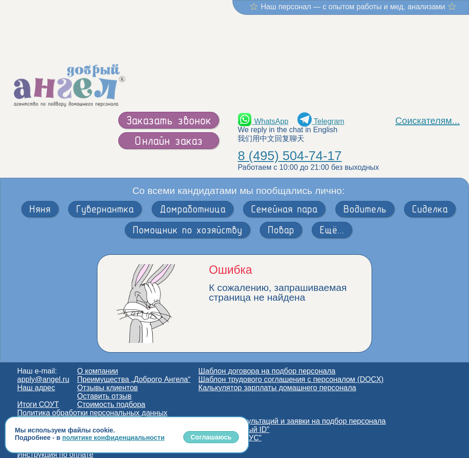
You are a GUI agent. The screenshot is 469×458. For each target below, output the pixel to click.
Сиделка (430, 200)
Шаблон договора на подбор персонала (267, 362)
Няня (40, 200)
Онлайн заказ (169, 132)
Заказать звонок (168, 111)
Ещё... (332, 221)
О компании (97, 362)
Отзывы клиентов (107, 379)
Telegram (320, 112)
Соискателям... (427, 112)
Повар (281, 221)
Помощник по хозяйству (187, 221)
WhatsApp (263, 112)
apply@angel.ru (43, 370)
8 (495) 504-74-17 (289, 147)
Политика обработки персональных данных (92, 404)
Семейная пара (284, 200)
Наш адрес (36, 379)
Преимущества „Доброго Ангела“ (133, 370)
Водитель (364, 200)
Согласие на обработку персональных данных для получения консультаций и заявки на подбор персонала (201, 412)
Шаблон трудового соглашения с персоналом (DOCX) (291, 370)
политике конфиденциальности (113, 437)
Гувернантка (105, 200)
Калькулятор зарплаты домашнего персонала (277, 379)
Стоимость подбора (111, 396)
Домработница (192, 200)
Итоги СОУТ (38, 396)
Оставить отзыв (104, 387)
